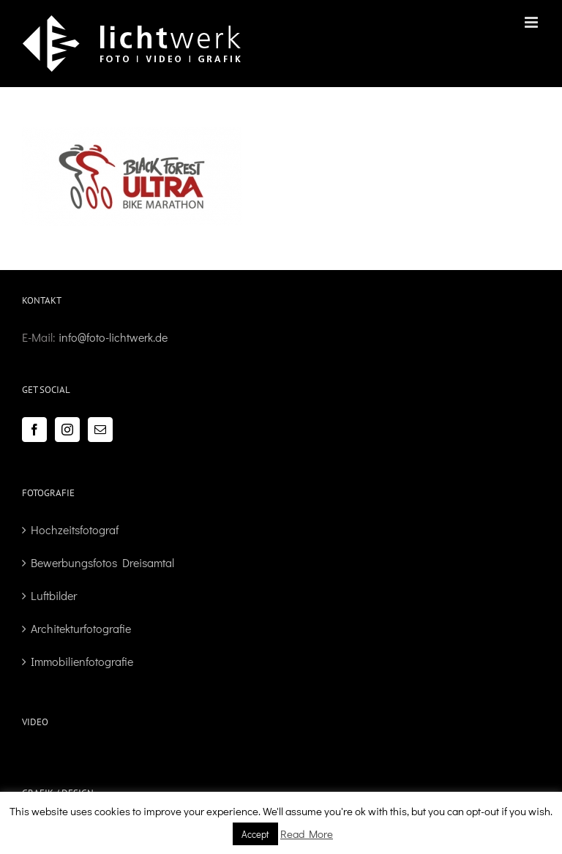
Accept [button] (255, 834)
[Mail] (100, 429)
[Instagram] (67, 429)
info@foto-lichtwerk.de (113, 337)
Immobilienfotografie (82, 661)
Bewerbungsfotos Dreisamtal (102, 562)
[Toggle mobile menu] (532, 22)
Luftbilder (54, 595)
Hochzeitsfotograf (75, 529)
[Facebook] (34, 429)
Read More (306, 833)
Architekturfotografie (81, 628)
